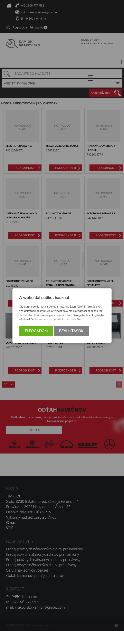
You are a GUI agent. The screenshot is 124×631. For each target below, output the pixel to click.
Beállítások (71, 331)
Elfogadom (36, 331)
